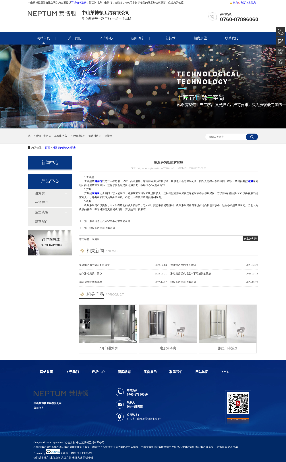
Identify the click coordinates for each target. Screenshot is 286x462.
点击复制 (70, 442)
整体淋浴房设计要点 (90, 273)
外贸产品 (41, 203)
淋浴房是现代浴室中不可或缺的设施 (109, 221)
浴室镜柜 (41, 212)
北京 (52, 457)
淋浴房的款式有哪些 (64, 147)
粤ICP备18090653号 (81, 453)
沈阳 (74, 457)
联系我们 (231, 38)
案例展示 (150, 372)
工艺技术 (168, 38)
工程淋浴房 (60, 135)
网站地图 (201, 372)
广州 (69, 457)
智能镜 (108, 135)
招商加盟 (200, 38)
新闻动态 (137, 38)
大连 (79, 457)
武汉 (63, 457)
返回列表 (250, 238)
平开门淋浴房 (108, 348)
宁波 (90, 457)
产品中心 (106, 38)
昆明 (85, 457)
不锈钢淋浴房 (78, 2)
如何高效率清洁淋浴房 (102, 228)
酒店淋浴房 (94, 135)
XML (225, 372)
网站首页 (43, 38)
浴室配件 (41, 222)
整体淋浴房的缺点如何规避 (94, 265)
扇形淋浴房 (168, 348)
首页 (47, 147)
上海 (58, 457)
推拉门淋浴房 (228, 348)
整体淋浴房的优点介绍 (183, 265)
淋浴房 (47, 135)
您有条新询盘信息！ (243, 2)
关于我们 (74, 38)
